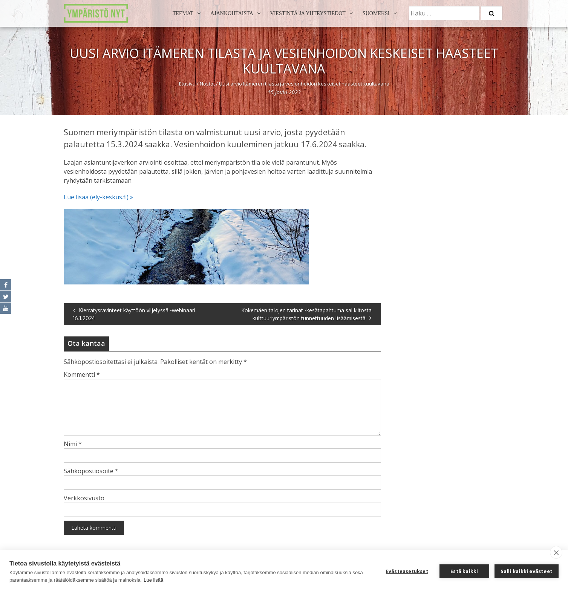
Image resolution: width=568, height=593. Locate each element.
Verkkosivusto (84, 498)
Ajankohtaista (231, 13)
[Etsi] (491, 13)
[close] (556, 552)
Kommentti (82, 374)
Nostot (207, 83)
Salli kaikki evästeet (527, 571)
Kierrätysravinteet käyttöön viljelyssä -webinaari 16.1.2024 (134, 314)
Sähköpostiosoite (91, 471)
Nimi (73, 444)
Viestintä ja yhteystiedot (308, 13)
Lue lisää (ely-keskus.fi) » (98, 197)
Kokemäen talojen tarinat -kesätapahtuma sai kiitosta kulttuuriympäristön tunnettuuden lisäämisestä (307, 314)
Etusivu (187, 83)
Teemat (183, 13)
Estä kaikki (464, 571)
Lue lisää (153, 580)
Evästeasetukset (407, 571)
